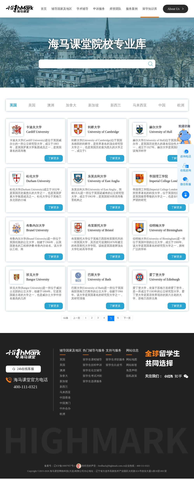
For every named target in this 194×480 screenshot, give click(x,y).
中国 (161, 105)
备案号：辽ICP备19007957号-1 (60, 467)
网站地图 (131, 360)
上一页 (72, 318)
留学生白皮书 (114, 366)
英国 (13, 105)
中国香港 (65, 399)
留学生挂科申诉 (92, 366)
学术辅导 (82, 8)
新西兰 (115, 105)
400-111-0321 (26, 388)
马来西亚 (140, 105)
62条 (58, 318)
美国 (31, 105)
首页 (44, 8)
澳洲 (50, 105)
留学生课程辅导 (92, 360)
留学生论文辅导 (92, 371)
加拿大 (71, 105)
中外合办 (65, 409)
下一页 (134, 318)
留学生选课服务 (92, 382)
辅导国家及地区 (62, 8)
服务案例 (132, 8)
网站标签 (131, 366)
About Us (176, 9)
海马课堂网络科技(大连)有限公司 (67, 472)
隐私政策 (131, 377)
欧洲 (180, 105)
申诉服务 (99, 8)
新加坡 (93, 105)
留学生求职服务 (115, 360)
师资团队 (115, 8)
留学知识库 (149, 8)
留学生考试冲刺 (92, 377)
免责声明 (131, 371)
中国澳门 (65, 404)
